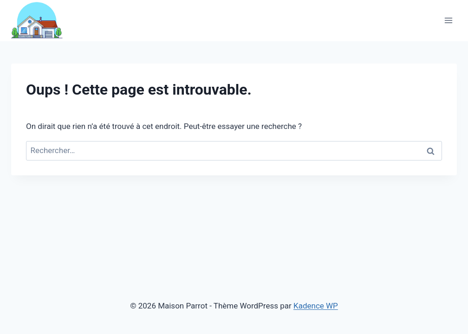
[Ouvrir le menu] (448, 20)
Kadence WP (315, 305)
